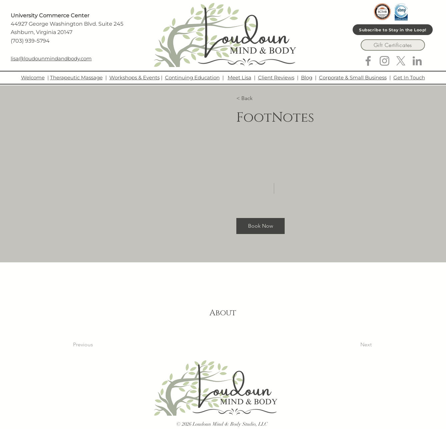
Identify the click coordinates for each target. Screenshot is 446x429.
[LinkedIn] (417, 60)
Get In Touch (409, 77)
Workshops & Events (134, 77)
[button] (255, 98)
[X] (400, 60)
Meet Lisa (239, 77)
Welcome (33, 77)
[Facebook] (368, 60)
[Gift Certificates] (393, 45)
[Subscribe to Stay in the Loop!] (392, 29)
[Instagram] (384, 60)
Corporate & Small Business (353, 77)
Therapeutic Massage (76, 77)
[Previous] (92, 345)
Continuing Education (192, 77)
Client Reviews (276, 77)
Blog (306, 77)
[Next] (353, 345)
